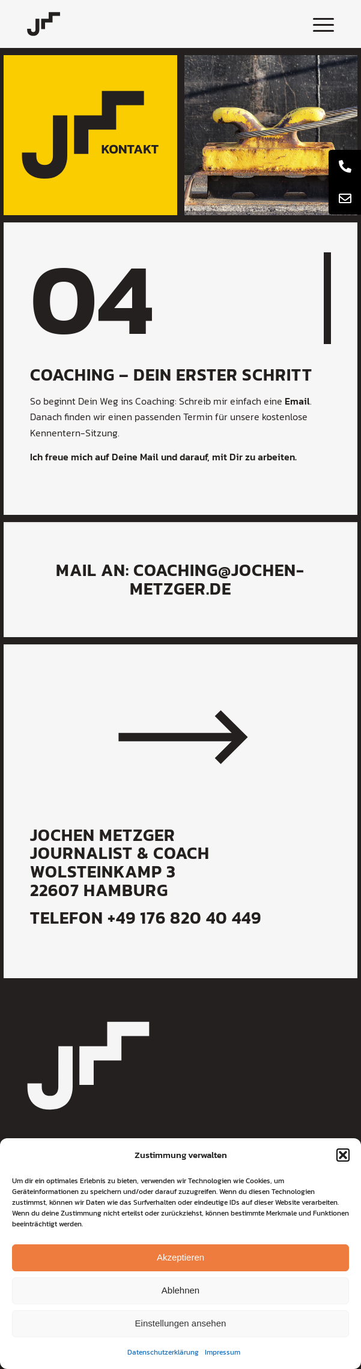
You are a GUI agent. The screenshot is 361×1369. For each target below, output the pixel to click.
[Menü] (317, 24)
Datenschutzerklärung (163, 1352)
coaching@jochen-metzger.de (217, 579)
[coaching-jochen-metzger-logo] (150, 24)
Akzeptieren (180, 1257)
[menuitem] (317, 24)
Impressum (222, 1352)
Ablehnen (180, 1290)
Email (297, 401)
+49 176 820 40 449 (184, 917)
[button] (343, 1155)
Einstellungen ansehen (180, 1323)
